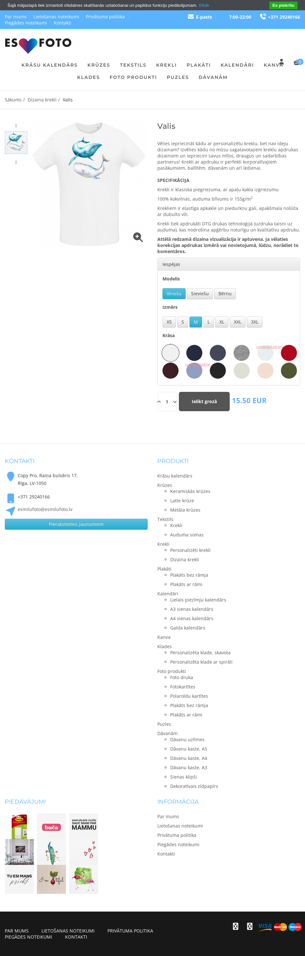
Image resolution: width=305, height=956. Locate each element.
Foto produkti (133, 77)
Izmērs (170, 307)
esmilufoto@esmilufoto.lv (45, 509)
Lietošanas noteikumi (56, 17)
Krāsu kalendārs (50, 65)
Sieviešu (200, 293)
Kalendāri (237, 65)
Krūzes (99, 65)
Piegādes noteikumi (26, 23)
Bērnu (225, 293)
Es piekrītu (283, 5)
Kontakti (62, 23)
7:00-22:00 (240, 17)
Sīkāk (204, 5)
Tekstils (133, 65)
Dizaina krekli (42, 100)
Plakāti (199, 65)
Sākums (13, 100)
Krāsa (168, 335)
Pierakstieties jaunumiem (76, 524)
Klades (88, 77)
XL (221, 322)
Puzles (178, 77)
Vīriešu (174, 293)
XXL (237, 322)
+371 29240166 (279, 17)
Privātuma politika (105, 17)
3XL (254, 322)
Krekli (166, 65)
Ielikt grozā (204, 401)
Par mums (16, 17)
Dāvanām (213, 77)
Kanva (274, 65)
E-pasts (199, 17)
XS (169, 322)
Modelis (171, 279)
